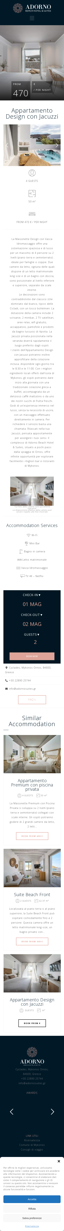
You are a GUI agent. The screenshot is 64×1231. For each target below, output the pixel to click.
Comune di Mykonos (32, 1145)
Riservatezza (32, 1226)
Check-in (30, 595)
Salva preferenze (32, 1218)
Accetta (32, 1199)
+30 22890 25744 (32, 1078)
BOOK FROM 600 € (32, 836)
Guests (30, 634)
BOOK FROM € (32, 1023)
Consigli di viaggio (32, 1149)
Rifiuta (32, 1208)
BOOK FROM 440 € (32, 941)
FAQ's (32, 699)
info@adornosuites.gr (32, 1083)
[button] (59, 1161)
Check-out (30, 615)
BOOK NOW (32, 656)
